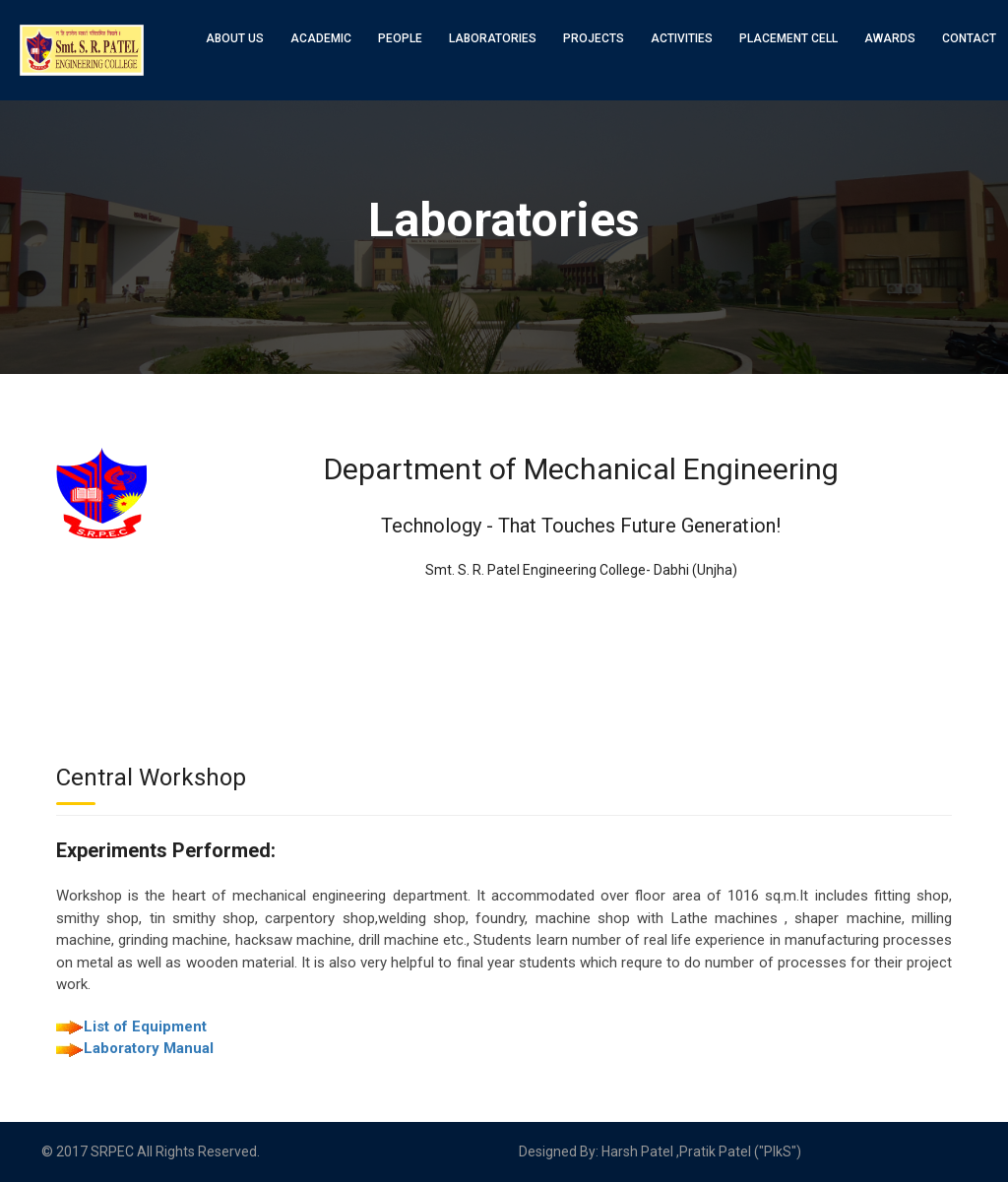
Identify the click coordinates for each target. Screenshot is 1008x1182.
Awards (889, 38)
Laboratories (492, 38)
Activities (682, 38)
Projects (593, 38)
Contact (969, 38)
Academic (320, 38)
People (400, 38)
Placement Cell (788, 38)
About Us (235, 38)
